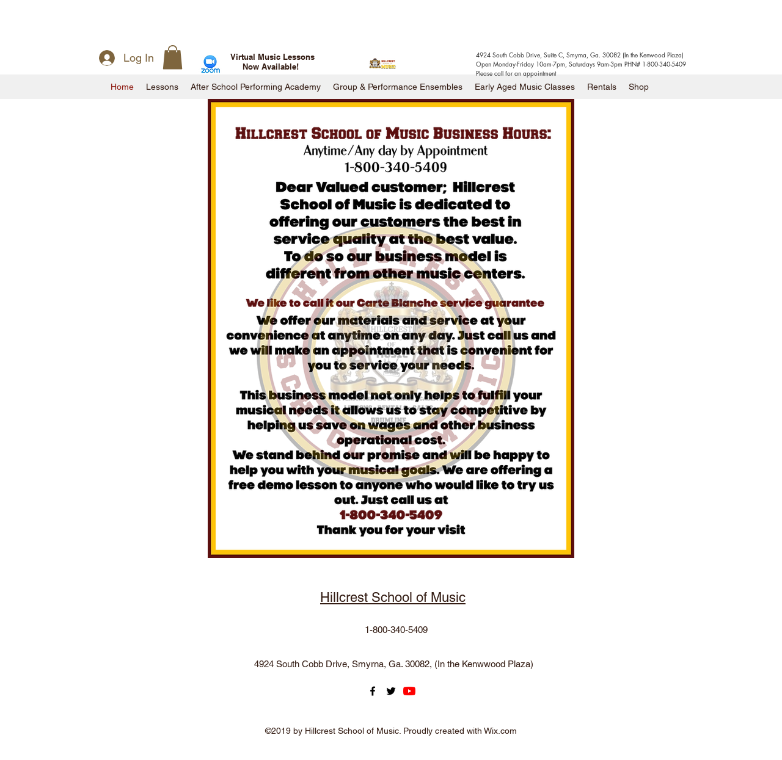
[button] (173, 57)
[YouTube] (409, 691)
